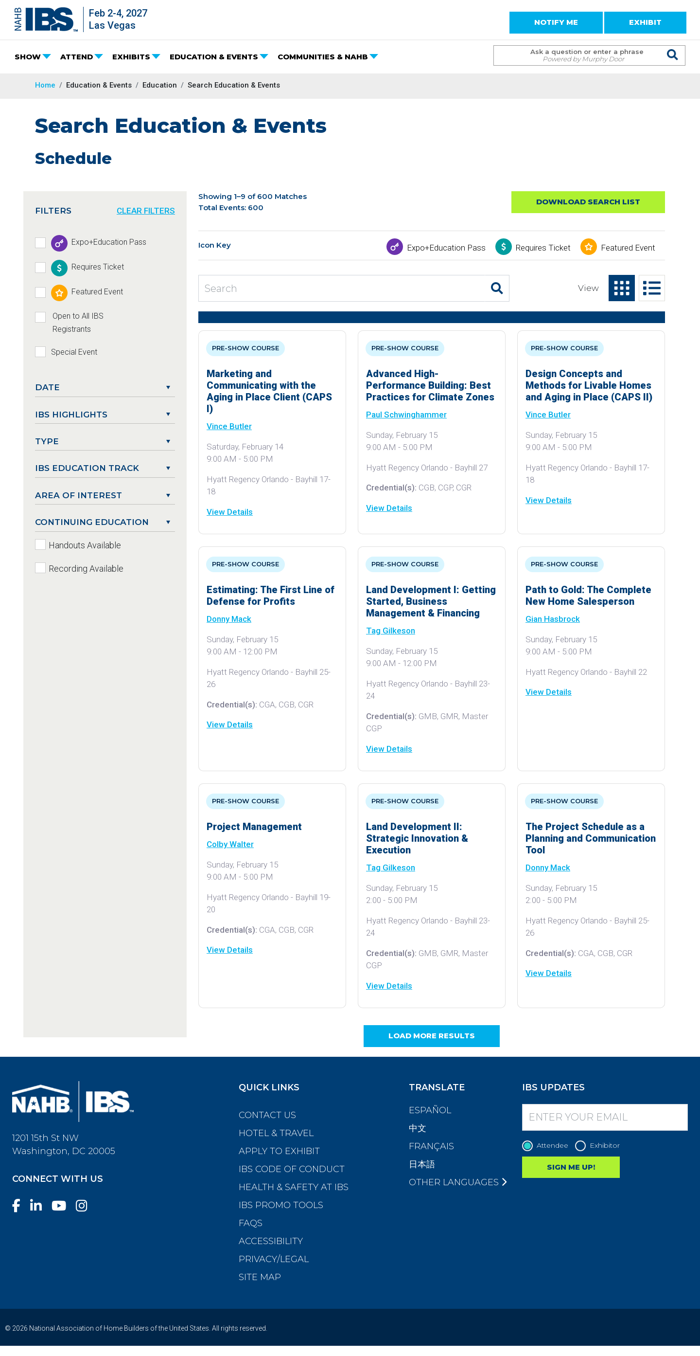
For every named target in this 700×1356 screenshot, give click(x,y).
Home (45, 85)
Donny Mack (229, 619)
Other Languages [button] (458, 1182)
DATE (47, 387)
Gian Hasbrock (552, 619)
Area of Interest (78, 495)
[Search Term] (579, 55)
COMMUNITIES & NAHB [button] (323, 56)
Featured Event (628, 248)
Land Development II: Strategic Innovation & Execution (417, 838)
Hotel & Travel (276, 1133)
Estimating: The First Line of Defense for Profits (270, 595)
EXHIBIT (645, 22)
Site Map (260, 1277)
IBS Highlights (71, 414)
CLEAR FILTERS (146, 211)
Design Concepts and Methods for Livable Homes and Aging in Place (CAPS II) (588, 385)
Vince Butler (229, 426)
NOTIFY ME (556, 22)
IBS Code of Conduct (292, 1169)
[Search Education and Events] (341, 288)
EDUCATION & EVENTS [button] (214, 56)
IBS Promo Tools (281, 1205)
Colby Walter (230, 844)
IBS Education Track (87, 468)
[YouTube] (63, 1206)
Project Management (254, 826)
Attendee (547, 1145)
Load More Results (431, 1035)
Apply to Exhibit (279, 1151)
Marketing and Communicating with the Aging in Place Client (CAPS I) (269, 391)
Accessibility (271, 1241)
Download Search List (588, 201)
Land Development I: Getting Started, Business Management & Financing (431, 601)
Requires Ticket (543, 248)
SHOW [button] (28, 56)
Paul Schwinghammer (406, 414)
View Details (230, 512)
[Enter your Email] (605, 1117)
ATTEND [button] (76, 56)
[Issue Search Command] (673, 46)
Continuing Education (92, 522)
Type (47, 441)
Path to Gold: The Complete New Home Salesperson (588, 595)
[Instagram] (85, 1206)
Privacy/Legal (274, 1259)
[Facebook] (20, 1206)
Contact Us (267, 1115)
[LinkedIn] (40, 1206)
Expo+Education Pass (446, 248)
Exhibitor (600, 1145)
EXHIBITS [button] (131, 56)
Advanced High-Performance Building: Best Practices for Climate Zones (430, 385)
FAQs (250, 1223)
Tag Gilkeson (390, 630)
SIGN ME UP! (571, 1167)
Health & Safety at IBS (294, 1187)
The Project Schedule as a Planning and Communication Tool (590, 838)
